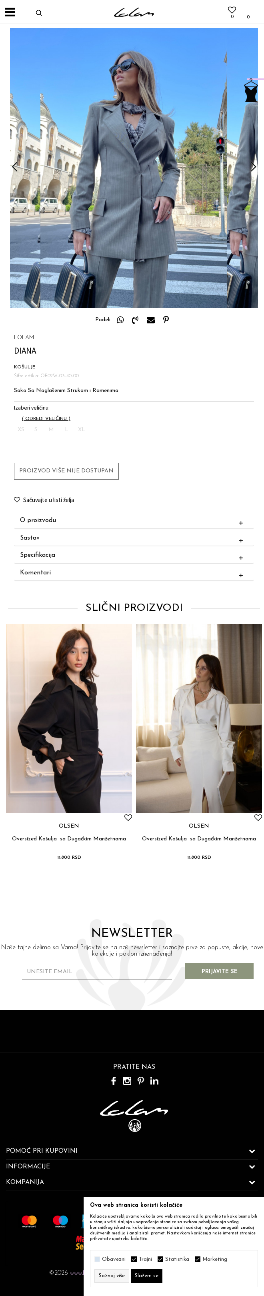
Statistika (177, 1259)
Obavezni (114, 1259)
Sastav (133, 538)
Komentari (133, 573)
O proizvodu (133, 520)
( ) (46, 418)
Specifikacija (133, 555)
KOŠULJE (24, 367)
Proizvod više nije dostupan (66, 471)
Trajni (145, 1259)
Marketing (214, 1259)
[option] (134, 168)
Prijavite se (220, 972)
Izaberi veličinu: (32, 407)
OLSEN (69, 826)
